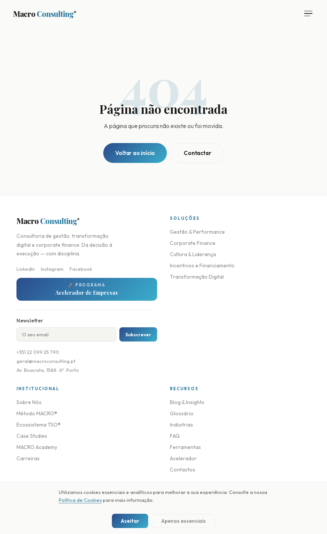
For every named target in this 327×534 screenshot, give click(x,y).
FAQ (175, 436)
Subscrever (138, 334)
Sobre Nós (29, 402)
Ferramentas (185, 447)
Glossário (181, 413)
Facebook (81, 269)
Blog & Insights (187, 402)
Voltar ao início (135, 153)
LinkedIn (25, 269)
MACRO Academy (36, 447)
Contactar (197, 153)
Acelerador (183, 458)
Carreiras (28, 458)
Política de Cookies (80, 500)
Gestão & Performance (197, 231)
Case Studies (31, 436)
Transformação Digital (197, 276)
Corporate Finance (193, 243)
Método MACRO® (36, 413)
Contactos (182, 469)
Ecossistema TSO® (38, 424)
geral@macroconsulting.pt (46, 361)
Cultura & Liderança (193, 254)
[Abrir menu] (308, 13)
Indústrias (181, 424)
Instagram (52, 269)
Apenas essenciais (183, 521)
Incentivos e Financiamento (202, 265)
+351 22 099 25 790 (37, 352)
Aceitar (130, 521)
